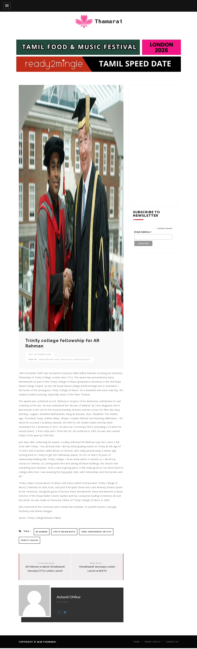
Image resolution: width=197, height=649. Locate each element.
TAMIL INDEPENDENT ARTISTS (96, 532)
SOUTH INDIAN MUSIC (64, 532)
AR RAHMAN (42, 532)
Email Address (143, 232)
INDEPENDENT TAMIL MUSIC (53, 359)
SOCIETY (86, 359)
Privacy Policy (152, 642)
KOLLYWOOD (74, 359)
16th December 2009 (40, 354)
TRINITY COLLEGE (29, 540)
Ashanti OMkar (69, 597)
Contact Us (172, 642)
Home (136, 642)
